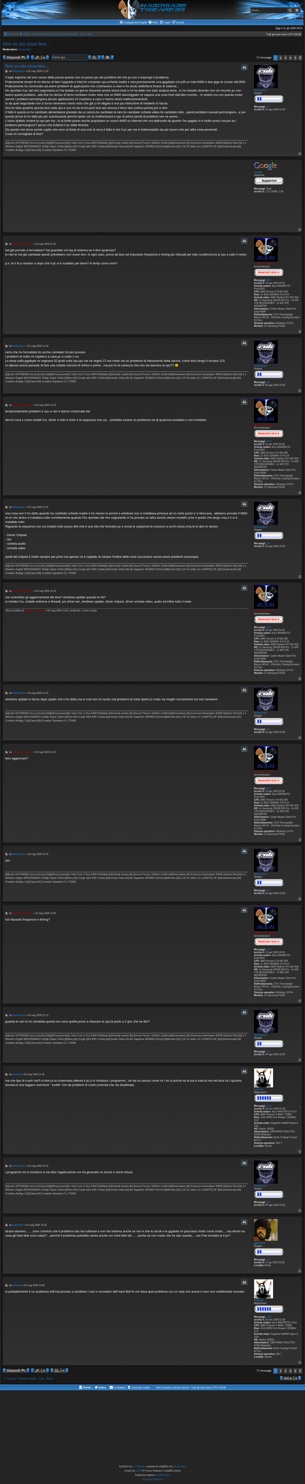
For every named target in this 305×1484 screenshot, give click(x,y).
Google (258, 172)
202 (268, 106)
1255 (269, 1106)
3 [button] (285, 58)
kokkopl (258, 1089)
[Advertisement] (126, 194)
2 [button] (280, 58)
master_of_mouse (264, 263)
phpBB (139, 1470)
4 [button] (290, 58)
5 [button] (295, 58)
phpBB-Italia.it (163, 1475)
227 (268, 1259)
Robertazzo (260, 90)
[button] (300, 58)
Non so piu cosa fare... (26, 43)
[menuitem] (153, 22)
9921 (269, 280)
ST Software (139, 1466)
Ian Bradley (180, 1466)
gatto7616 (259, 1243)
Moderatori (25, 49)
